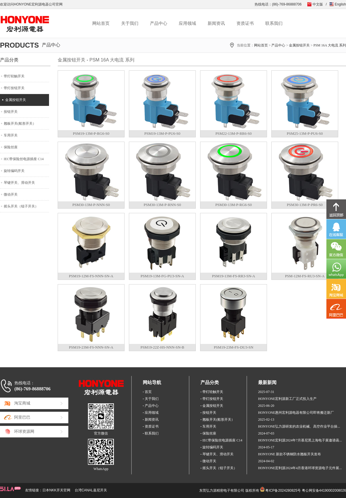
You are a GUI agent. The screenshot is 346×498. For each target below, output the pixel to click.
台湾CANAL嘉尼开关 (91, 490)
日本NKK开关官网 (56, 490)
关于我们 (129, 23)
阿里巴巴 (22, 417)
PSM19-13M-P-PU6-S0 (162, 133)
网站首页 (101, 23)
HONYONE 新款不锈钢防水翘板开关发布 (289, 454)
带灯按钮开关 (14, 88)
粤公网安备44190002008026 (324, 490)
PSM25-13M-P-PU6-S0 (305, 133)
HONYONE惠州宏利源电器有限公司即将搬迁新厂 (296, 413)
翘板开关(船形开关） (20, 123)
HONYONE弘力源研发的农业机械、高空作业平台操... (299, 426)
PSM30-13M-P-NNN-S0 (91, 205)
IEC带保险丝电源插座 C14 (24, 159)
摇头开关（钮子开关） (21, 206)
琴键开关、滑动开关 (19, 183)
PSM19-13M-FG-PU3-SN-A (162, 276)
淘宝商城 (22, 403)
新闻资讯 (216, 23)
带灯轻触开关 (14, 76)
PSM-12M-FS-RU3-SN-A (304, 276)
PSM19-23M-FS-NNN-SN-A (91, 347)
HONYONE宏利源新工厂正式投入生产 (287, 399)
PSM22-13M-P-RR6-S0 (233, 133)
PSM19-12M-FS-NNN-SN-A (91, 276)
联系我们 (274, 23)
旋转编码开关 (14, 171)
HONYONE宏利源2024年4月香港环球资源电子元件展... (300, 468)
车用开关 (11, 135)
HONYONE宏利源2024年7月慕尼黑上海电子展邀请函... (300, 440)
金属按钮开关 (299, 45)
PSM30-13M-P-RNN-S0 (162, 205)
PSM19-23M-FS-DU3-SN (233, 347)
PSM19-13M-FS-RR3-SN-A (233, 276)
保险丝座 (11, 147)
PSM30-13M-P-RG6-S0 (233, 205)
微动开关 (11, 194)
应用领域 (187, 23)
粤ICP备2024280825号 (283, 490)
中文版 (318, 4)
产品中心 (158, 23)
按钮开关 (11, 112)
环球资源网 (24, 431)
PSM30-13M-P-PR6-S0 (305, 205)
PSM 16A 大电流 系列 (329, 45)
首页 (148, 392)
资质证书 (245, 23)
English (340, 4)
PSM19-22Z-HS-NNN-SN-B (162, 347)
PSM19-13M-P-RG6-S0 (91, 133)
